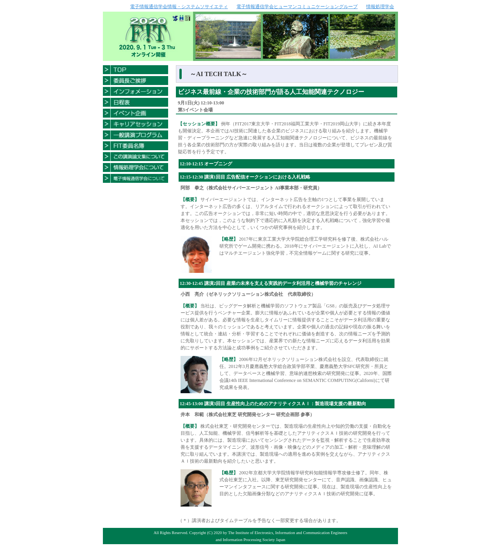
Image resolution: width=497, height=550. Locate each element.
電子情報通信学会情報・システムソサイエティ (179, 6)
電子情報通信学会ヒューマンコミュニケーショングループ (297, 6)
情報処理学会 (380, 6)
